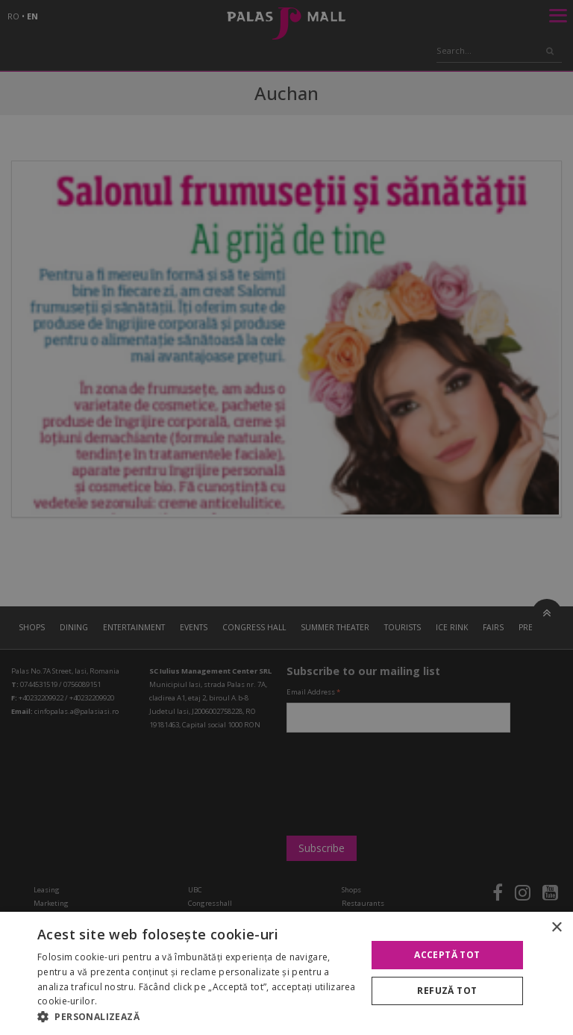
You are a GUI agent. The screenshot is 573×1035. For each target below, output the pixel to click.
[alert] (286, 517)
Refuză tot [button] (447, 990)
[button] (197, 1016)
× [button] (556, 927)
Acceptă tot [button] (447, 954)
